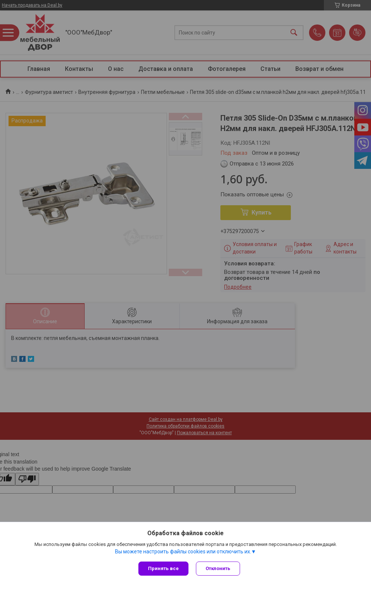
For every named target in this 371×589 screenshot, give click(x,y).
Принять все (163, 568)
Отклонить (218, 568)
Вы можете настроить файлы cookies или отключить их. (183, 551)
